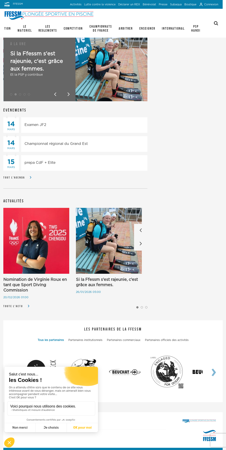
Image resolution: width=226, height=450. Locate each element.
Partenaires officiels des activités (167, 340)
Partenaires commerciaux (123, 340)
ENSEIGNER (147, 28)
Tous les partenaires (51, 340)
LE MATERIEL (25, 28)
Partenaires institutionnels (85, 340)
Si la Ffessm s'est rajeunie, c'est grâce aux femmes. (36, 61)
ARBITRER (126, 28)
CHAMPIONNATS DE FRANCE (101, 28)
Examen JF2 (35, 125)
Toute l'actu (13, 306)
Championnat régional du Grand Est (56, 144)
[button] (11, 94)
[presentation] (209, 372)
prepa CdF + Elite (39, 162)
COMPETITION (73, 28)
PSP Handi (195, 28)
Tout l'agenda (14, 177)
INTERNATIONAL (173, 28)
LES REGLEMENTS (48, 28)
